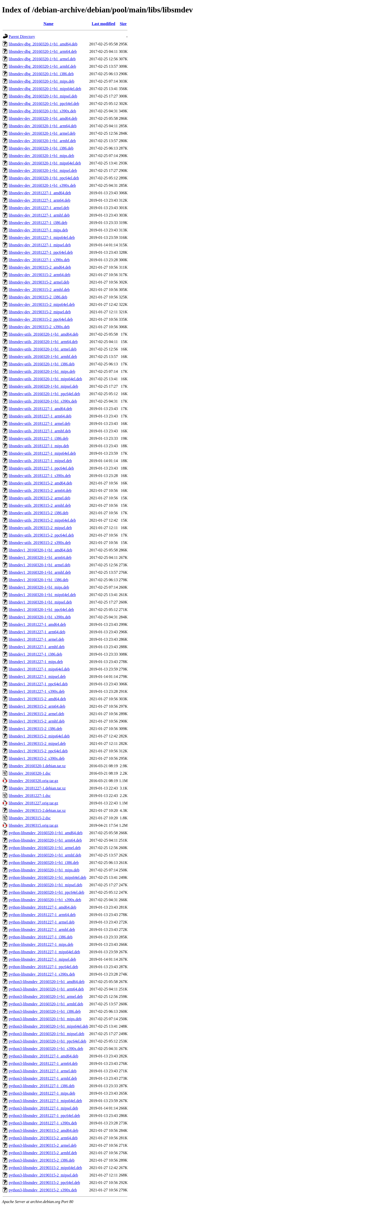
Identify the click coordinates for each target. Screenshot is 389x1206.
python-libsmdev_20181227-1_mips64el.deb (44, 952)
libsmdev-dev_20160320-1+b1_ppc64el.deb (44, 178)
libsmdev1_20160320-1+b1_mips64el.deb (42, 595)
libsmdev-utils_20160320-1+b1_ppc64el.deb (44, 394)
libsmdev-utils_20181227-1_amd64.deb (40, 409)
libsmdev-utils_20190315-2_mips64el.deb (42, 520)
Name (48, 24)
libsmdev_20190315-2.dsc (30, 818)
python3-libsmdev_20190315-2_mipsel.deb (43, 1175)
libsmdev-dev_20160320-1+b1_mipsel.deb (43, 170)
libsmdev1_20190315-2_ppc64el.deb (38, 751)
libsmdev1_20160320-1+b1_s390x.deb (40, 617)
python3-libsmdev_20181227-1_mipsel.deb (43, 1108)
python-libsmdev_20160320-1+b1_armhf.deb (45, 855)
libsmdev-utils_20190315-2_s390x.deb (40, 542)
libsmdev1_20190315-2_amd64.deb (37, 699)
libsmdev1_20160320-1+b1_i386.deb (38, 580)
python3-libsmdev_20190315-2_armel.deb (42, 1145)
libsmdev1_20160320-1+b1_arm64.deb (40, 557)
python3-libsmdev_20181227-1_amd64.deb (43, 1056)
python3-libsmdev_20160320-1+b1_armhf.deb (46, 1004)
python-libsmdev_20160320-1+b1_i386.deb (44, 862)
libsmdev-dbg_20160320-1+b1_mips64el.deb (45, 89)
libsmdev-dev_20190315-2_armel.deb (39, 282)
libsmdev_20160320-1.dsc (30, 773)
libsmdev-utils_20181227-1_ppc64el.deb (41, 468)
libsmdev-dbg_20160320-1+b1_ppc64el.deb (44, 103)
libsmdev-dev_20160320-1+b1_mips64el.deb (45, 163)
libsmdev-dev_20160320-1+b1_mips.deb (41, 156)
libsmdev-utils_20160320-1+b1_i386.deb (41, 364)
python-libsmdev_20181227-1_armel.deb (41, 922)
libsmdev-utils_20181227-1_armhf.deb (40, 431)
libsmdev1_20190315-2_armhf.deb (37, 721)
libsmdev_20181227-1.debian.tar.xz (37, 788)
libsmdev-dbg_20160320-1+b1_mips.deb (41, 81)
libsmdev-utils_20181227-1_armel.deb (39, 423)
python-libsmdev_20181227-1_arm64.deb (42, 915)
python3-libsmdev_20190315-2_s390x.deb (43, 1190)
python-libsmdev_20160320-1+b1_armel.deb (45, 848)
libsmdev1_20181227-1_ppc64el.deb (38, 684)
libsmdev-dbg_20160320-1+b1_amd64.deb (43, 44)
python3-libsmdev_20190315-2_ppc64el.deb (44, 1182)
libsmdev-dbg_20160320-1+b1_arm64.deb (43, 51)
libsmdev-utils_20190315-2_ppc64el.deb (41, 535)
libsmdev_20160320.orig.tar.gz (33, 781)
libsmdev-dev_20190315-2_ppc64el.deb (41, 319)
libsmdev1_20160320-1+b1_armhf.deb (40, 572)
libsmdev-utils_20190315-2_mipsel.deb (40, 528)
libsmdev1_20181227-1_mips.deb (36, 662)
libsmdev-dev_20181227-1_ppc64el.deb (41, 252)
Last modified (103, 24)
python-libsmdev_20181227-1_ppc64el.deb (43, 967)
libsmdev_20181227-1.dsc (30, 795)
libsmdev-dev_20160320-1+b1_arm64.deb (42, 126)
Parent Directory (22, 36)
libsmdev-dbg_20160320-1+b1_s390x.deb (42, 111)
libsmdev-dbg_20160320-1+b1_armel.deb (42, 59)
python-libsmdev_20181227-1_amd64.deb (42, 907)
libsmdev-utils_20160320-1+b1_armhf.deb (43, 356)
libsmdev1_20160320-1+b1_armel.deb (39, 565)
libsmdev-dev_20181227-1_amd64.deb (40, 193)
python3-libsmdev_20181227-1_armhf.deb (43, 1078)
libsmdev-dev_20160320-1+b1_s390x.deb (42, 185)
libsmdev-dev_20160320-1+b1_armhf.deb (42, 141)
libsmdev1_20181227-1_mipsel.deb (37, 676)
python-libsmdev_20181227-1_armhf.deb (42, 929)
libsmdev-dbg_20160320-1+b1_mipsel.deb (43, 96)
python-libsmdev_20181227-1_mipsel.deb (42, 959)
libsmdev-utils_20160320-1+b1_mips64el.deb (45, 379)
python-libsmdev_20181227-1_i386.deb (40, 937)
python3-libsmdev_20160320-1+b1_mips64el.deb (48, 1026)
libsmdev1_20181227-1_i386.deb (35, 654)
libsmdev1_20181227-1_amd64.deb (37, 624)
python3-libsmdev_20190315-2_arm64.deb (43, 1138)
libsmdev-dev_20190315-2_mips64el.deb (42, 304)
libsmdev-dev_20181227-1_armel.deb (39, 208)
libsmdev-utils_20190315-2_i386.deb (38, 513)
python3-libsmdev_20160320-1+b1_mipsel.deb (46, 1034)
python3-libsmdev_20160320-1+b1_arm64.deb (46, 989)
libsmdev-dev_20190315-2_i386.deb (38, 297)
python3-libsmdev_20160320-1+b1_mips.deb (45, 1019)
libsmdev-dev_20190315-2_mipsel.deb (40, 312)
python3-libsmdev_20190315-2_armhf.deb (43, 1153)
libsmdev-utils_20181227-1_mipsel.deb (40, 461)
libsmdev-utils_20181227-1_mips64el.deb (42, 453)
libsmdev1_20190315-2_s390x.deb (37, 758)
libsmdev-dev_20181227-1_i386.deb (38, 223)
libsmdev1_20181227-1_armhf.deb (37, 647)
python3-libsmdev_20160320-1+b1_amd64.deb (46, 982)
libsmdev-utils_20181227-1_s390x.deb (40, 476)
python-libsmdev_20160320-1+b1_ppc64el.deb (46, 892)
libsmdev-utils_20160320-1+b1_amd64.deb (43, 334)
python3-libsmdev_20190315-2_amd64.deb (43, 1130)
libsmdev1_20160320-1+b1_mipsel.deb (40, 602)
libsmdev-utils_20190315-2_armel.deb (39, 498)
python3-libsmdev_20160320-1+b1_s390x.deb (46, 1049)
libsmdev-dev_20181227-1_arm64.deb (39, 200)
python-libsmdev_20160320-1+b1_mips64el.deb (47, 877)
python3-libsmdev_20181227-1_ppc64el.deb (44, 1115)
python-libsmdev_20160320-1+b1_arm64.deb (45, 840)
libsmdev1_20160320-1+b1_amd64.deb (40, 550)
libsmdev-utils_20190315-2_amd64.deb (40, 483)
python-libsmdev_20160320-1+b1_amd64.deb (45, 833)
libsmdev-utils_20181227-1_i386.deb (38, 438)
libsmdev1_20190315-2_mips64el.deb (39, 736)
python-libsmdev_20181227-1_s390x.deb (42, 974)
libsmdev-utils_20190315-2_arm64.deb (40, 490)
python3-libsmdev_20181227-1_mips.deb (42, 1093)
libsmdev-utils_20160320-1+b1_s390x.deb (43, 401)
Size (123, 24)
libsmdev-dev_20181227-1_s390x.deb (39, 260)
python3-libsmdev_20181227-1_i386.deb (41, 1086)
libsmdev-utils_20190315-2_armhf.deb (40, 505)
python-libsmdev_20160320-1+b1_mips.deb (44, 870)
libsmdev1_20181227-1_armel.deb (36, 639)
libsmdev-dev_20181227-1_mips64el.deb (42, 237)
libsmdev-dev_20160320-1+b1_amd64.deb (43, 118)
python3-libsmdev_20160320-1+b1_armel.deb (46, 996)
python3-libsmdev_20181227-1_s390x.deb (43, 1123)
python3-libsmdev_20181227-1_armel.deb (42, 1071)
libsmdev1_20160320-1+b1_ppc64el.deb (41, 609)
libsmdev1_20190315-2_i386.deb (35, 729)
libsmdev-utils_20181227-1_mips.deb (39, 446)
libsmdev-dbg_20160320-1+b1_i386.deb (41, 74)
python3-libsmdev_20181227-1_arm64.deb (43, 1063)
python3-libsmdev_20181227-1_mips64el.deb (45, 1101)
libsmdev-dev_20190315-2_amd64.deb (40, 267)
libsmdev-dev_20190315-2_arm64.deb (39, 275)
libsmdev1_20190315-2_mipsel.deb (37, 743)
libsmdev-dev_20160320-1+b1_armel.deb (42, 133)
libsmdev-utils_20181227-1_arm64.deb (40, 416)
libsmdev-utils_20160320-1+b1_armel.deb (42, 349)
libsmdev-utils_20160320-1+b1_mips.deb (42, 371)
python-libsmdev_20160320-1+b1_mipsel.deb (45, 885)
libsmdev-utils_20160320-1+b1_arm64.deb (43, 342)
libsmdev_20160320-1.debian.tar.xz (37, 766)
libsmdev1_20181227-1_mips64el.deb (39, 669)
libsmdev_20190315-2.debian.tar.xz (37, 810)
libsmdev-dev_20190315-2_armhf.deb (39, 289)
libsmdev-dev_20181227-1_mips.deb (38, 230)
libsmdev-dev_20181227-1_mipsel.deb (40, 245)
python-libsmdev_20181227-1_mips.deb (41, 944)
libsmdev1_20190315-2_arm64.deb (37, 706)
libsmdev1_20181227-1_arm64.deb (37, 632)
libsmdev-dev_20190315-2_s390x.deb (39, 327)
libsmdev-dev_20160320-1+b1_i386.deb (41, 148)
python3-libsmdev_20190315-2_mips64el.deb (45, 1168)
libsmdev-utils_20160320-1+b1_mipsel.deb (43, 386)
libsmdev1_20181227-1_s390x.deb (37, 691)
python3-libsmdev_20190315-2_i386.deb (41, 1160)
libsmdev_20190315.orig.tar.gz (33, 825)
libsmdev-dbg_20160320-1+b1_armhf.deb (42, 66)
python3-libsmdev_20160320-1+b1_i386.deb (45, 1011)
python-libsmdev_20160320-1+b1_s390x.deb (45, 900)
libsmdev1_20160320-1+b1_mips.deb (39, 587)
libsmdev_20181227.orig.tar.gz (33, 803)
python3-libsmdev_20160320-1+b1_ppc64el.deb (47, 1041)
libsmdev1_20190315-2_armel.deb (36, 714)
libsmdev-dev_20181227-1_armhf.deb (39, 215)
